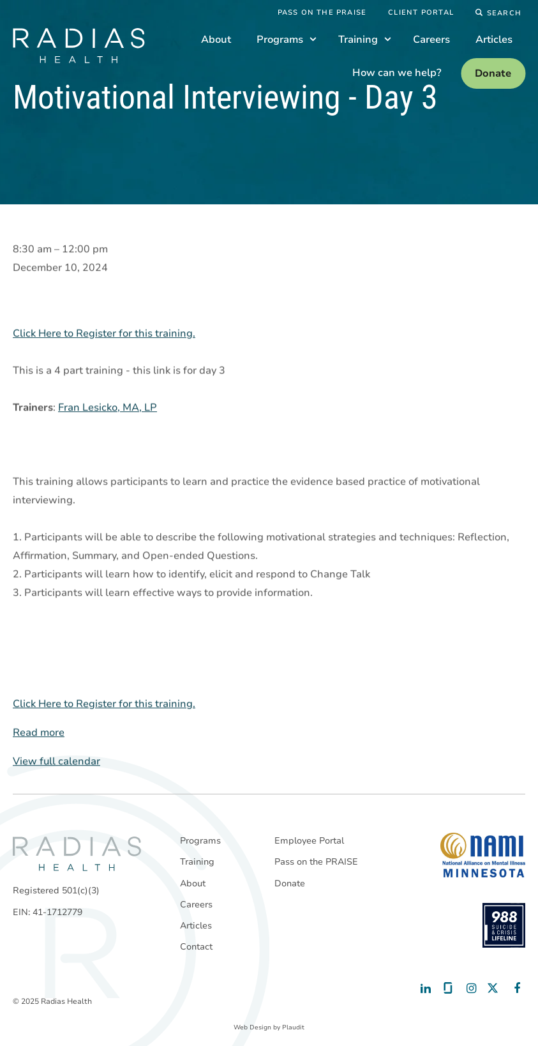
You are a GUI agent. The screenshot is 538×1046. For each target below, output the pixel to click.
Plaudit (293, 1027)
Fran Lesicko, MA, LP (107, 408)
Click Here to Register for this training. (104, 334)
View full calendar (56, 762)
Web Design (252, 1027)
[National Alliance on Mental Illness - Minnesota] (482, 855)
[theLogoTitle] (78, 45)
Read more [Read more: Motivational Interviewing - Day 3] (38, 733)
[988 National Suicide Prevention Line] (503, 925)
